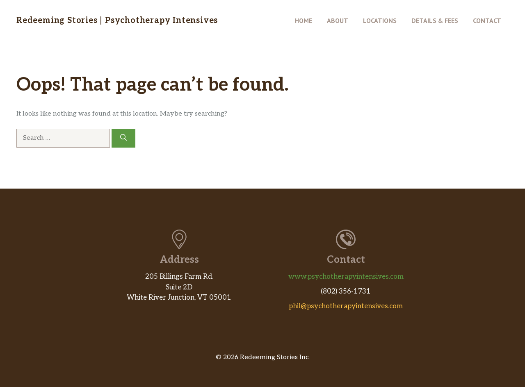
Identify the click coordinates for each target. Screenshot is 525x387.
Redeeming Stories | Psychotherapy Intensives (117, 20)
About (337, 20)
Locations (380, 20)
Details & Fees (434, 20)
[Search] (123, 138)
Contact (487, 20)
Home (303, 20)
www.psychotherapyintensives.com (346, 277)
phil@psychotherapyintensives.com (346, 306)
